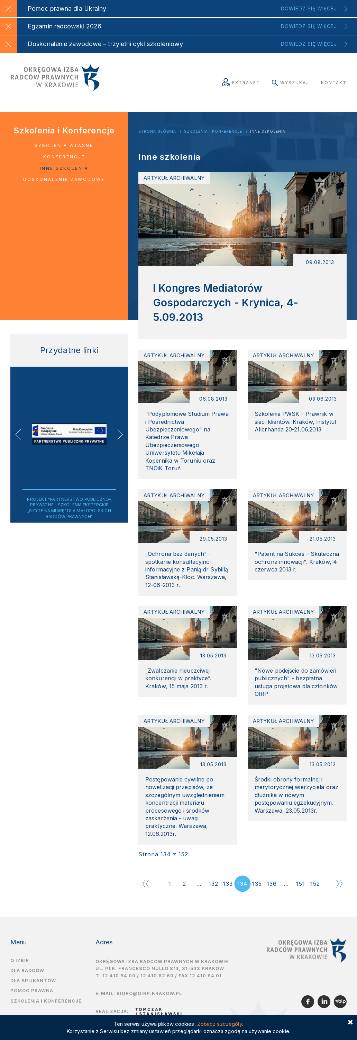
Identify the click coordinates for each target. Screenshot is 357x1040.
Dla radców (27, 975)
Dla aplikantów (33, 986)
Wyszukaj (290, 82)
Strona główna (157, 131)
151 (300, 888)
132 (213, 888)
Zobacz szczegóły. (220, 1024)
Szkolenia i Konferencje (213, 131)
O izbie (19, 965)
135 (257, 888)
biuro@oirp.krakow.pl (149, 999)
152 (315, 888)
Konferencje (64, 156)
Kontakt (334, 82)
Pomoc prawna (31, 996)
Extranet (241, 82)
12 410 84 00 (119, 981)
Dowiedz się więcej (309, 8)
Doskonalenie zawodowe (64, 179)
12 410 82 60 (157, 981)
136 (272, 888)
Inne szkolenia (267, 131)
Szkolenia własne (64, 145)
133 (228, 888)
